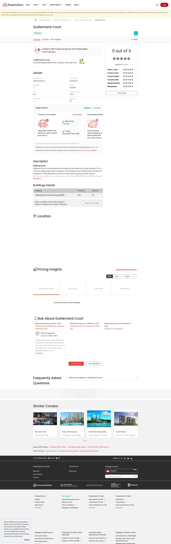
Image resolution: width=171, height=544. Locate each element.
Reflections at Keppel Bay (97, 432)
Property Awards (68, 485)
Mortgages (66, 496)
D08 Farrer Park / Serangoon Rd (125, 526)
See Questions (94, 363)
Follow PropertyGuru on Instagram (124, 458)
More (77, 4)
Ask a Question (76, 363)
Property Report (116, 485)
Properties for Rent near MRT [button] (72, 523)
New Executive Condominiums (44, 521)
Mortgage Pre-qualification (70, 507)
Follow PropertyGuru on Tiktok (137, 458)
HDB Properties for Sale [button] (97, 499)
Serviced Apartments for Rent (125, 505)
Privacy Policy (24, 529)
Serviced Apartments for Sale (98, 505)
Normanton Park (40, 432)
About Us (36, 471)
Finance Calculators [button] (69, 505)
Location (45, 39)
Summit (94, 485)
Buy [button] (29, 4)
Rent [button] (37, 4)
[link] (67, 50)
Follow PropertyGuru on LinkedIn (131, 458)
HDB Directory (39, 505)
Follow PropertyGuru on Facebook (121, 458)
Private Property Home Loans (71, 499)
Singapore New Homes (44, 515)
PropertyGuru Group (41, 466)
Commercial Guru (42, 485)
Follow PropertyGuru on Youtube (128, 458)
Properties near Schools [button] (97, 523)
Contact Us (73, 466)
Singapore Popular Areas (126, 515)
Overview (36, 39)
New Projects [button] (56, 4)
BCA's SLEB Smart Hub (85, 150)
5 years (127, 276)
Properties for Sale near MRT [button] (72, 520)
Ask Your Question (91, 203)
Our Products (37, 474)
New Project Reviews (41, 524)
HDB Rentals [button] (121, 499)
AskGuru (37, 499)
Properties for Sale (96, 496)
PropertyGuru (40, 496)
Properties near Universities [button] (98, 520)
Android (51, 458)
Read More (37, 179)
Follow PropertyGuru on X (134, 458)
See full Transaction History (127, 270)
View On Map (77, 114)
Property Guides (39, 502)
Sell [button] (45, 4)
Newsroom (73, 471)
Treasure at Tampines (69, 432)
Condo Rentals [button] (121, 502)
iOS (58, 458)
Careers (36, 477)
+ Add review (121, 93)
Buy (109, 276)
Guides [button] (68, 5)
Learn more (94, 147)
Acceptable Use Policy (40, 539)
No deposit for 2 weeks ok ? (113, 329)
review (125, 64)
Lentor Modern (121, 432)
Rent (116, 276)
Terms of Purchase (83, 539)
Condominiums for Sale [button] (97, 502)
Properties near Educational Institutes (97, 516)
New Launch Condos (41, 518)
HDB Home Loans (67, 502)
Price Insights (56, 39)
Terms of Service (57, 539)
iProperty (133, 485)
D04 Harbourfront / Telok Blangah (126, 518)
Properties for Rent (123, 496)
